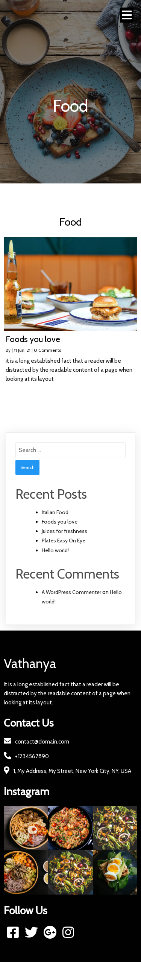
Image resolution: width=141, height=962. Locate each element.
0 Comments (47, 350)
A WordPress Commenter (71, 592)
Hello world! (55, 550)
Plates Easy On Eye (63, 540)
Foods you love (59, 521)
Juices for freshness (64, 531)
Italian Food (55, 512)
